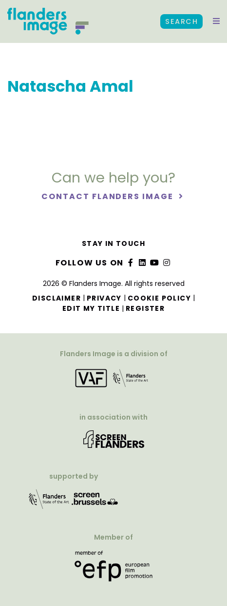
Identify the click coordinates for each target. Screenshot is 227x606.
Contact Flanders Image (108, 196)
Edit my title (91, 308)
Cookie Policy (159, 298)
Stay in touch (113, 243)
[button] (216, 21)
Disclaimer (56, 298)
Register (145, 308)
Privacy (104, 298)
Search (181, 21)
